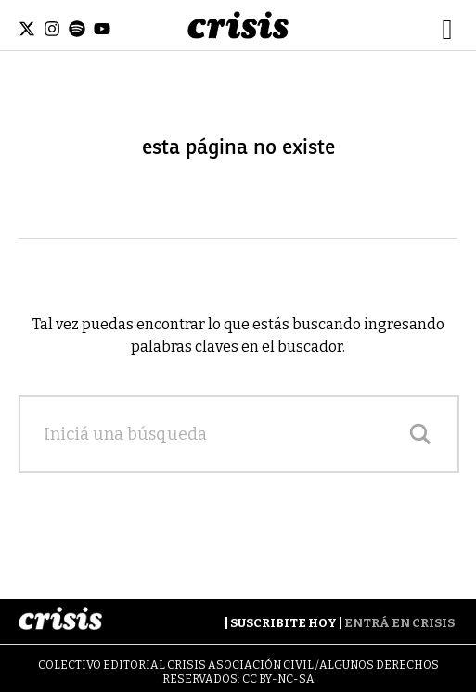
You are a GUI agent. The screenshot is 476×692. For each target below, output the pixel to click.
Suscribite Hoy (283, 623)
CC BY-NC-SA (278, 679)
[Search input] (220, 434)
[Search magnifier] (420, 434)
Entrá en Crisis (399, 623)
